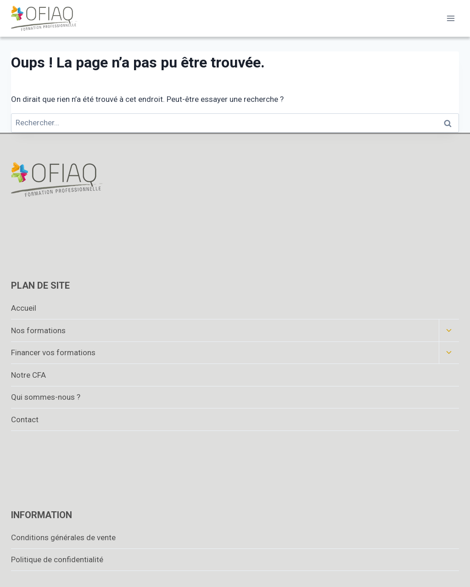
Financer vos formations (53, 352)
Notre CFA (28, 375)
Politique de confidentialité (57, 559)
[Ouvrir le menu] (450, 18)
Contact (25, 419)
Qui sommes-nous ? (45, 397)
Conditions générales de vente (63, 537)
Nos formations (38, 330)
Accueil (23, 308)
